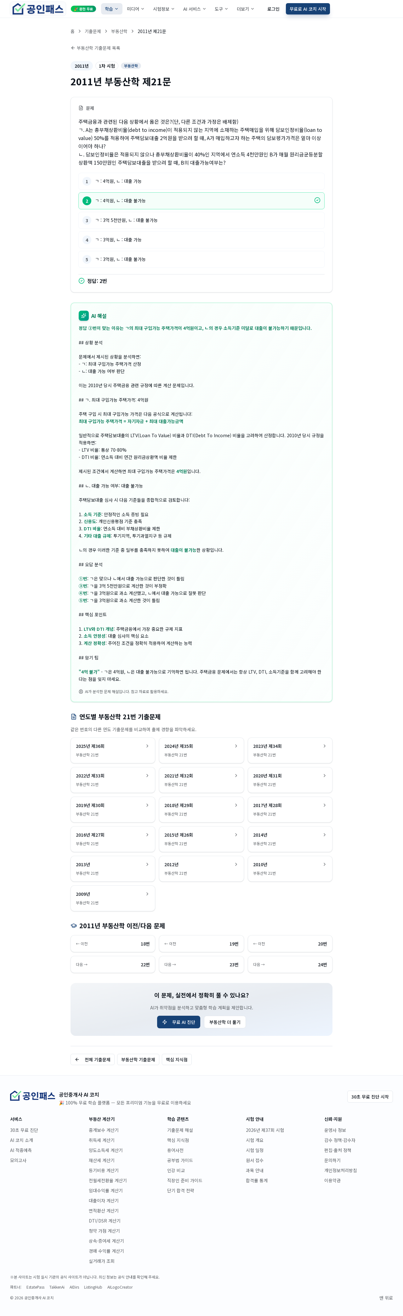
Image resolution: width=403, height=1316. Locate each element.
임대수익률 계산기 (106, 1190)
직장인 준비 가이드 (184, 1180)
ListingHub (93, 1287)
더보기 (246, 9)
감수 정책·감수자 (339, 1140)
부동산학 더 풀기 (225, 1022)
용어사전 (175, 1150)
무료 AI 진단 (178, 1022)
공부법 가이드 (180, 1160)
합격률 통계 (257, 1180)
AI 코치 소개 (21, 1140)
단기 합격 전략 (180, 1190)
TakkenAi (57, 1287)
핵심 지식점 (177, 1059)
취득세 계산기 (102, 1140)
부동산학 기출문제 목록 (95, 48)
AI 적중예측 (21, 1150)
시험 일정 (255, 1150)
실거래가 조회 (102, 1261)
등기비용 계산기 (104, 1170)
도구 (222, 9)
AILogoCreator (120, 1287)
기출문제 (93, 31)
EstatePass (35, 1287)
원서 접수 (255, 1160)
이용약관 (332, 1180)
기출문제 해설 (180, 1130)
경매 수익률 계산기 (106, 1251)
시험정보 (164, 9)
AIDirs (74, 1287)
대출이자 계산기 (104, 1200)
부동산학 (119, 31)
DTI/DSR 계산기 (105, 1220)
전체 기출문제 (93, 1059)
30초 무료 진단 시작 (370, 1096)
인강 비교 (176, 1170)
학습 (112, 9)
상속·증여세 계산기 (106, 1241)
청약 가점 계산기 (104, 1231)
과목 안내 (255, 1170)
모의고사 (18, 1160)
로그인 (273, 9)
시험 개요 (255, 1140)
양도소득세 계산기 (106, 1150)
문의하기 (332, 1160)
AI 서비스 (195, 9)
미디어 (136, 9)
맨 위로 (386, 1298)
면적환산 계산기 (104, 1210)
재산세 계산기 (102, 1160)
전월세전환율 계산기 (108, 1180)
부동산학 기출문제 (138, 1059)
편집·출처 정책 (337, 1150)
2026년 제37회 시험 (265, 1130)
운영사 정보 (335, 1130)
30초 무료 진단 (24, 1130)
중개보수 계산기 (104, 1130)
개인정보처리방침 (340, 1170)
